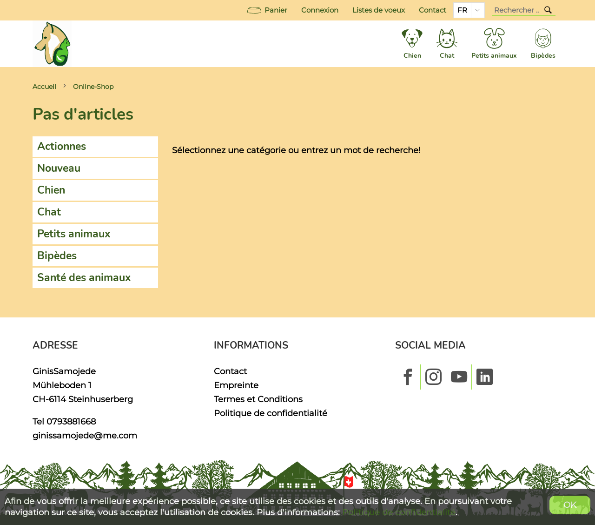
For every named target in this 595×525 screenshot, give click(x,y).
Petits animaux (74, 234)
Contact (432, 10)
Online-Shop (93, 86)
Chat (49, 212)
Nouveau (58, 168)
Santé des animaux (84, 277)
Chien (51, 190)
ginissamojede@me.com (85, 435)
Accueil (44, 86)
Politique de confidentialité (270, 413)
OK (569, 505)
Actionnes (61, 146)
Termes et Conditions (258, 399)
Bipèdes (57, 256)
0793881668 (71, 421)
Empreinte (236, 385)
